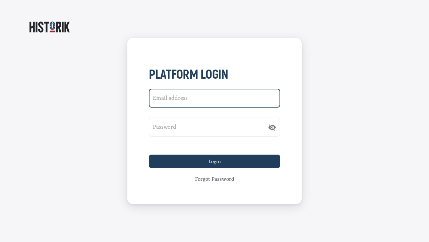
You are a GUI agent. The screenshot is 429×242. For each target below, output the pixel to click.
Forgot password (214, 179)
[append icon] (272, 127)
